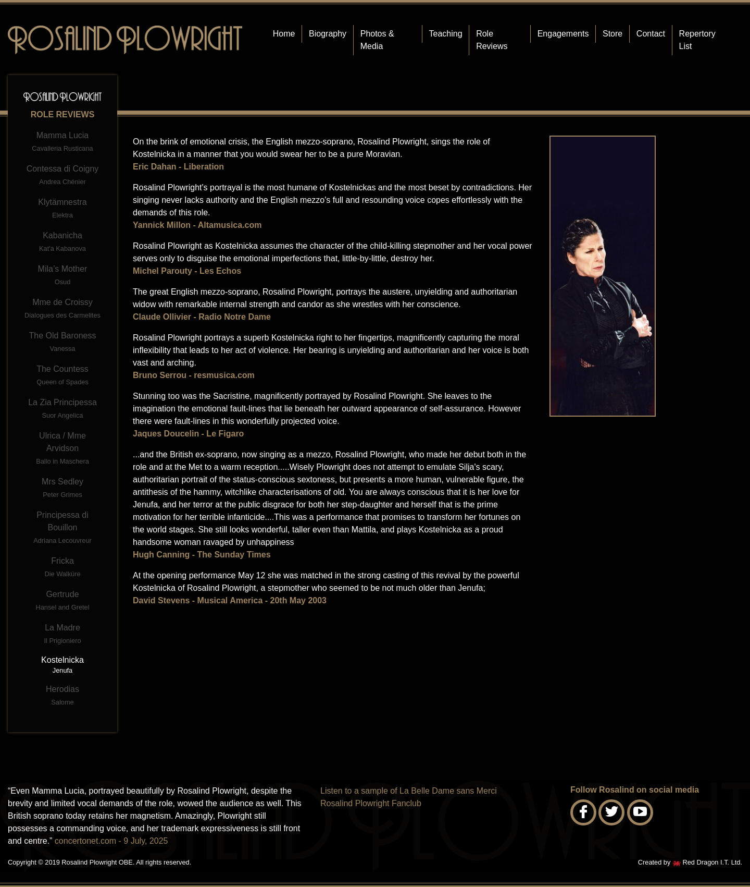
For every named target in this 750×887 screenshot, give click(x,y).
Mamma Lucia (62, 142)
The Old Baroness (62, 343)
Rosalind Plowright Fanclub (370, 803)
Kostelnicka (62, 665)
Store (612, 33)
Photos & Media (377, 40)
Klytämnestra (62, 209)
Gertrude (62, 601)
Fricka (62, 568)
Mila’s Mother (62, 276)
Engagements (563, 33)
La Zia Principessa (62, 409)
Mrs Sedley (62, 489)
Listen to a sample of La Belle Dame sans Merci (408, 790)
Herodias (62, 696)
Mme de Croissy (62, 309)
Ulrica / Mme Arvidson (62, 449)
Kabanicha (62, 242)
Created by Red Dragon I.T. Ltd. (690, 862)
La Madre (62, 635)
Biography (327, 33)
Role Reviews (491, 40)
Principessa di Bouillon (62, 528)
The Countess (62, 376)
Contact (650, 33)
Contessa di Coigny (62, 176)
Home (284, 33)
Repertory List (697, 40)
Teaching (446, 33)
